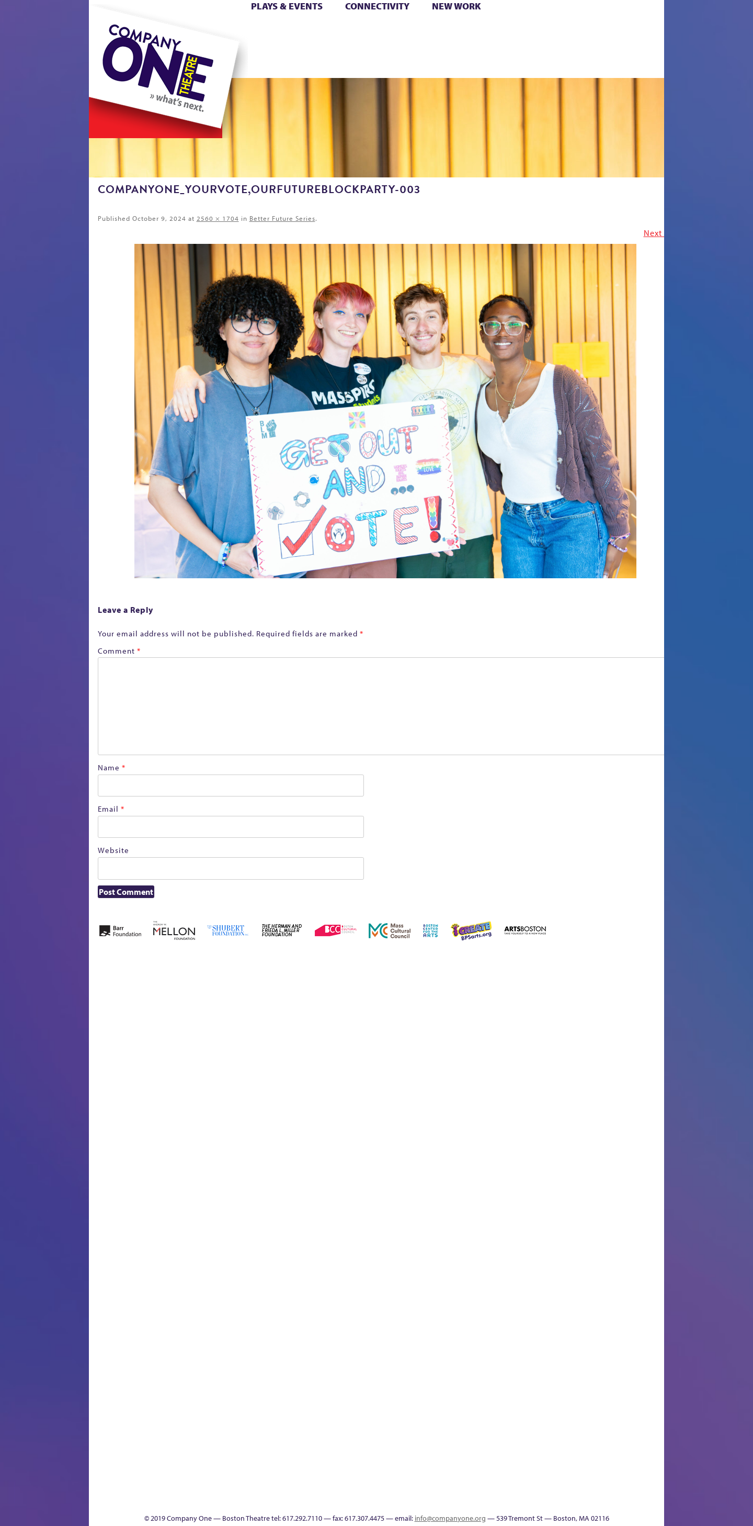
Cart (475, 31)
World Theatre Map (476, 1372)
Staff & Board (584, 1199)
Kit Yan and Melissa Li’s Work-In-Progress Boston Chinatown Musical (173, 1136)
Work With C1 (275, 1481)
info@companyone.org (450, 1518)
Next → (658, 233)
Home (106, 31)
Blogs (473, 1403)
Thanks (527, 62)
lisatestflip (217, 1215)
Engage (483, 62)
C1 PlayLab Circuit (477, 1262)
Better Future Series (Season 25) (300, 1010)
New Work (456, 6)
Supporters (569, 1497)
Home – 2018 (648, 1026)
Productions (417, 1497)
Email (111, 809)
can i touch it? (450, 1026)
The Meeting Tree (235, 1481)
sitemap (331, 62)
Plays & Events (287, 6)
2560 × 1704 (218, 218)
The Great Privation (172, 1481)
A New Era (165, 1026)
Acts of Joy (209, 1026)
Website (113, 850)
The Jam (221, 62)
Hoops (129, 46)
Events (475, 1497)
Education (566, 1042)
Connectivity (377, 6)
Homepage (107, 1215)
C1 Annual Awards (586, 1481)
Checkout (499, 1042)
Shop (565, 46)
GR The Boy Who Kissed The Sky (605, 995)
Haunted (630, 1042)
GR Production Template (590, 1026)
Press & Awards (635, 62)
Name (112, 767)
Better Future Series (282, 218)
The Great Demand (148, 1481)
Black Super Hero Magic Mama (363, 1010)
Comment (119, 651)
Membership (241, 1215)
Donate (548, 31)
